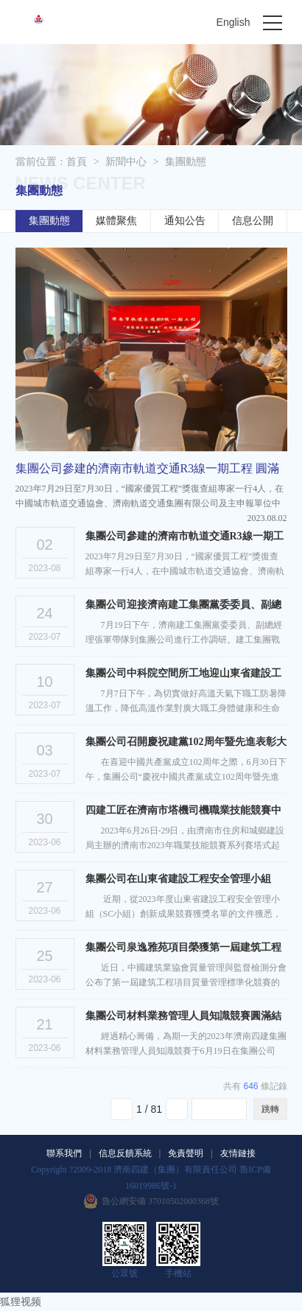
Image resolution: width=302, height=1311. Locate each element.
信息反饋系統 (125, 1153)
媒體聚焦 (116, 220)
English (233, 22)
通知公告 (185, 220)
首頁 (76, 161)
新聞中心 (126, 161)
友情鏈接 (238, 1153)
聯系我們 (64, 1153)
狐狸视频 (20, 1301)
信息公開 (252, 220)
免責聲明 (185, 1153)
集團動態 (185, 161)
